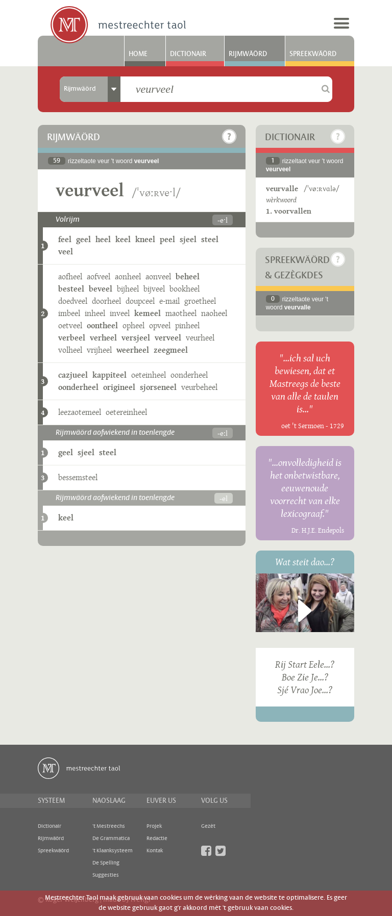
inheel (95, 313)
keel (123, 239)
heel (103, 239)
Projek (154, 826)
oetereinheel (126, 412)
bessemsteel (77, 477)
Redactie (156, 838)
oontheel (102, 325)
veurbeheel (199, 387)
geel (83, 239)
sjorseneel (158, 387)
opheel (133, 325)
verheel (103, 338)
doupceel (140, 301)
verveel (168, 338)
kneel (145, 239)
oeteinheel (148, 375)
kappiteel (109, 375)
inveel (120, 313)
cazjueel (73, 375)
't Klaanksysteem (112, 851)
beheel (188, 276)
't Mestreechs (108, 826)
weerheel (132, 350)
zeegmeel (171, 350)
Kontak (154, 851)
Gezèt (208, 826)
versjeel (135, 338)
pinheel (187, 325)
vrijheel (99, 350)
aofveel (98, 276)
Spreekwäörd (312, 54)
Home (138, 54)
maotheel (181, 313)
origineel (119, 387)
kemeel (147, 313)
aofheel (70, 276)
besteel (71, 289)
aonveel (158, 276)
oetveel (70, 325)
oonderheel (189, 375)
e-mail (169, 301)
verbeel (71, 338)
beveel (100, 289)
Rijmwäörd (248, 54)
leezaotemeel (79, 412)
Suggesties (105, 875)
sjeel (188, 239)
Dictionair (188, 54)
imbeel (69, 313)
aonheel (128, 276)
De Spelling (105, 863)
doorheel (106, 301)
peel (167, 239)
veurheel (200, 338)
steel (209, 239)
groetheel (200, 301)
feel (64, 239)
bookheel (184, 289)
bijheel (128, 289)
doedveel (72, 301)
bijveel (154, 289)
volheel (70, 350)
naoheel (214, 313)
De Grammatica (111, 838)
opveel (159, 325)
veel (65, 251)
